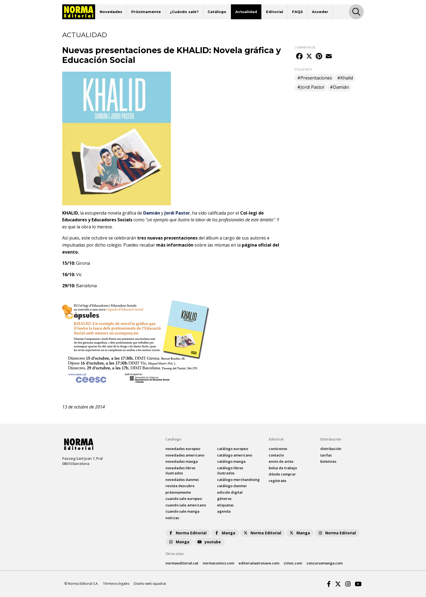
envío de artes (281, 461)
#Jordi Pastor (311, 87)
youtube (209, 541)
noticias (172, 517)
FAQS (297, 11)
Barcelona (86, 286)
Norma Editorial (187, 532)
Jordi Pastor (177, 213)
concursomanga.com (324, 563)
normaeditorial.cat (181, 563)
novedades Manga (181, 461)
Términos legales (116, 583)
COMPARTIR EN (305, 47)
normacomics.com (218, 563)
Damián (151, 213)
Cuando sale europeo (183, 498)
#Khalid (345, 78)
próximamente (178, 492)
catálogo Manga (231, 461)
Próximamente (146, 11)
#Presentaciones (314, 78)
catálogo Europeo (232, 448)
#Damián (339, 87)
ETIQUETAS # (303, 69)
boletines (328, 461)
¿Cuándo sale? (184, 11)
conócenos (278, 448)
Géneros (224, 498)
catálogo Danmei (232, 485)
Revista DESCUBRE (180, 485)
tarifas (326, 455)
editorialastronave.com (259, 563)
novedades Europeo (182, 448)
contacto (276, 455)
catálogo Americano (234, 455)
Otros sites (174, 553)
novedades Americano (184, 455)
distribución (330, 448)
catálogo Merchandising (238, 479)
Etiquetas (225, 505)
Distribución (330, 439)
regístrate (277, 480)
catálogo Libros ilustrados (230, 470)
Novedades (111, 11)
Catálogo (217, 11)
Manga (224, 532)
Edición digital (230, 492)
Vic (79, 274)
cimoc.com (293, 563)
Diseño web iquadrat (150, 583)
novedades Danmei (182, 479)
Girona (83, 263)
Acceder (320, 11)
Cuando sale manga (182, 511)
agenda (224, 511)
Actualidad (246, 11)
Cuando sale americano (185, 505)
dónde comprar (282, 474)
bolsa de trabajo (283, 467)
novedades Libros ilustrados (180, 470)
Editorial (274, 11)
